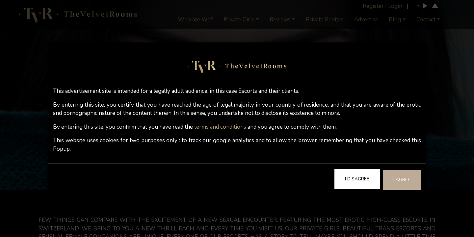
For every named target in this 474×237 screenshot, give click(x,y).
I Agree (401, 179)
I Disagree (357, 179)
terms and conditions (220, 127)
